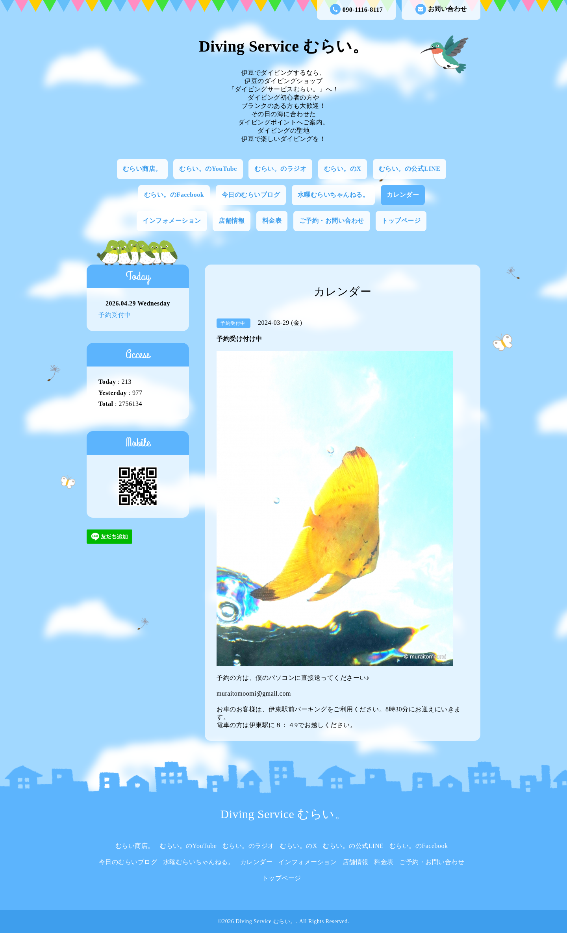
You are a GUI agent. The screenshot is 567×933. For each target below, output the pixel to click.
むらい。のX (342, 168)
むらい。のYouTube (208, 168)
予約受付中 (114, 314)
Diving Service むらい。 (283, 46)
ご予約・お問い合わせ (331, 220)
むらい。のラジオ (280, 168)
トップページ (401, 220)
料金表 (272, 220)
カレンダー (403, 194)
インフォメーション (172, 220)
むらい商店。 (142, 168)
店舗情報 (232, 220)
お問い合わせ (441, 9)
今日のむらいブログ (251, 194)
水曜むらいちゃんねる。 (333, 194)
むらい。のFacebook (174, 194)
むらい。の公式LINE (410, 168)
